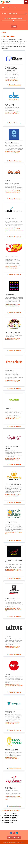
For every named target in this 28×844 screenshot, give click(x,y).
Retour (4, 32)
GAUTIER (9, 408)
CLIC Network (10, 219)
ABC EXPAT (9, 105)
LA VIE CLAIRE (11, 522)
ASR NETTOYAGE (12, 143)
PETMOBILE (10, 712)
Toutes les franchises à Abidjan (9, 813)
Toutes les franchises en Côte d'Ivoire (10, 810)
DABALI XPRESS (11, 257)
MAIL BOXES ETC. (12, 598)
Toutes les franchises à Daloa (8, 822)
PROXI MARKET (11, 750)
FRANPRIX (9, 370)
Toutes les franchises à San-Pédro (9, 815)
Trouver (14, 26)
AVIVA (7, 181)
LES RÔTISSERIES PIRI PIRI (14, 561)
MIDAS (8, 636)
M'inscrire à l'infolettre (14, 837)
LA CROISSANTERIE (13, 484)
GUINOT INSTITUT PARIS (12, 447)
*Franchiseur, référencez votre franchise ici (11, 69)
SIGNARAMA (10, 788)
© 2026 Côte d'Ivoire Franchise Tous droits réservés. (14, 842)
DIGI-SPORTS (10, 294)
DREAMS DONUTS (12, 332)
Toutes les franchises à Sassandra (9, 817)
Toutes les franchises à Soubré (9, 818)
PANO (7, 674)
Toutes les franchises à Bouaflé (9, 820)
